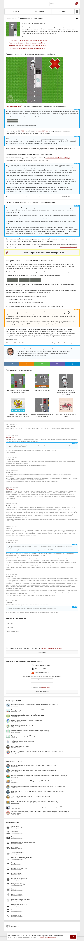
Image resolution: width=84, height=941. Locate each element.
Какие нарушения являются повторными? (44, 253)
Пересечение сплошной (14, 106)
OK (73, 936)
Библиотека (39, 11)
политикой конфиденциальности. (48, 937)
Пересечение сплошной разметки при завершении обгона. (28, 40)
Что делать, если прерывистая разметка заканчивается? (27, 48)
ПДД (22, 131)
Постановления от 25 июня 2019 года (58, 158)
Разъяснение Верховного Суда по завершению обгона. (27, 43)
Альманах (62, 11)
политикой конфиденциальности (52, 648)
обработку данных (45, 687)
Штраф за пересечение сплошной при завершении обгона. (28, 45)
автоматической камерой (68, 247)
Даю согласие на (41, 687)
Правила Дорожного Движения (68, 343)
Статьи (16, 11)
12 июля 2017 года (42, 131)
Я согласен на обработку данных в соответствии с (35, 648)
